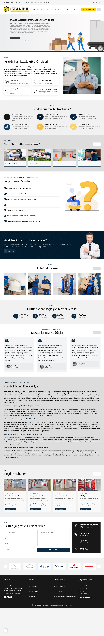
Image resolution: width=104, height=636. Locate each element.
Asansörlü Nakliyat (36, 163)
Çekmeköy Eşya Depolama (13, 496)
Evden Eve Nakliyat (11, 163)
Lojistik (82, 163)
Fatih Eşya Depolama (86, 496)
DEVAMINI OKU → (10, 509)
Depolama (58, 163)
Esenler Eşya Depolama (62, 496)
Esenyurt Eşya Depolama (37, 496)
